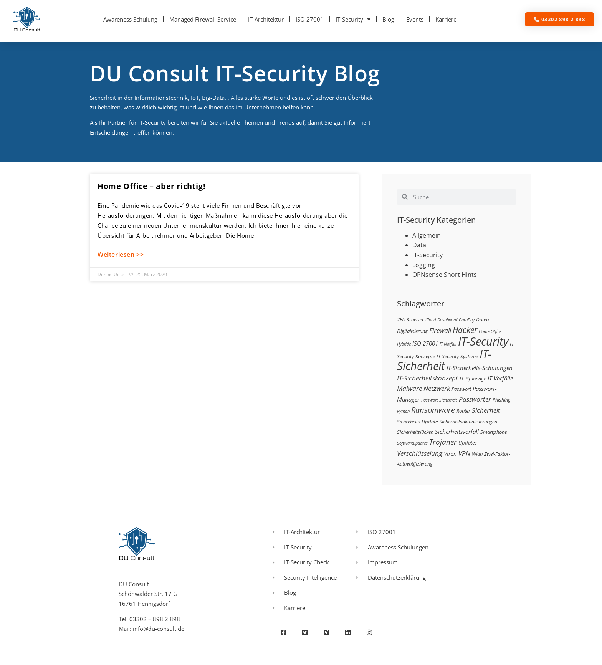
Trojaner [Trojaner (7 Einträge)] (443, 442)
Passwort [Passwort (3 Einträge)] (461, 388)
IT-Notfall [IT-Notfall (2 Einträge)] (448, 344)
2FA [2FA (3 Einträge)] (401, 319)
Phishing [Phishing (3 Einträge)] (502, 399)
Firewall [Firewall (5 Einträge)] (440, 330)
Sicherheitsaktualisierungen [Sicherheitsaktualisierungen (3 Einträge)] (468, 421)
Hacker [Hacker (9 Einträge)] (465, 329)
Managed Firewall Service (202, 19)
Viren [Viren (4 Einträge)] (450, 453)
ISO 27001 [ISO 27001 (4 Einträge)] (425, 343)
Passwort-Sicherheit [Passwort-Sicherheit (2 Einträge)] (439, 400)
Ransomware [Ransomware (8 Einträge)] (433, 409)
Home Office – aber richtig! (151, 186)
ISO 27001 (310, 19)
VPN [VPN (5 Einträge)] (464, 453)
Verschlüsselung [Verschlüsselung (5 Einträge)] (419, 453)
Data (419, 245)
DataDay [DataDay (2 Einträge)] (467, 320)
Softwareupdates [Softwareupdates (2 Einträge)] (412, 443)
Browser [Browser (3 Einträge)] (415, 319)
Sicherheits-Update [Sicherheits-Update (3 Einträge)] (417, 421)
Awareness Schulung (130, 19)
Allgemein (426, 235)
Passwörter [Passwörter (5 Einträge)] (475, 399)
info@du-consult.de (158, 628)
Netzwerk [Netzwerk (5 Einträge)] (436, 388)
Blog (388, 19)
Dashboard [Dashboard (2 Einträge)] (447, 320)
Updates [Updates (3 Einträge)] (467, 442)
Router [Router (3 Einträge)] (463, 410)
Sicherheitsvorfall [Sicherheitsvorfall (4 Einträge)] (457, 431)
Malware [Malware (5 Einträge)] (409, 388)
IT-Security (353, 19)
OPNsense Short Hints (444, 274)
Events (414, 19)
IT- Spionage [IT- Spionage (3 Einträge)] (473, 378)
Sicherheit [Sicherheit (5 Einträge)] (486, 410)
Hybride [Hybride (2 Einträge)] (404, 344)
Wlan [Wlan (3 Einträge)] (477, 453)
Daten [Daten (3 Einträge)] (482, 319)
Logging (423, 265)
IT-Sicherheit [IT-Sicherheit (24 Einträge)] (444, 360)
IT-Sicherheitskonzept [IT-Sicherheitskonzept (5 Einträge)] (427, 378)
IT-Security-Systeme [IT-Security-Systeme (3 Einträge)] (457, 356)
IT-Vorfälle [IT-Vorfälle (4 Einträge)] (500, 378)
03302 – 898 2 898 (154, 619)
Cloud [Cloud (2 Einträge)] (430, 320)
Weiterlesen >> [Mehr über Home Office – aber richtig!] (121, 254)
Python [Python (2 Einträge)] (403, 411)
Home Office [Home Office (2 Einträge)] (490, 331)
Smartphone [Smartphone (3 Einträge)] (493, 431)
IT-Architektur (266, 19)
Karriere (445, 19)
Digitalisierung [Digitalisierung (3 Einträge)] (412, 331)
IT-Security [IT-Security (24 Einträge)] (483, 341)
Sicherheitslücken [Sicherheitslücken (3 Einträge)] (415, 431)
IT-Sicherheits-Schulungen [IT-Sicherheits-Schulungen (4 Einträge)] (480, 368)
